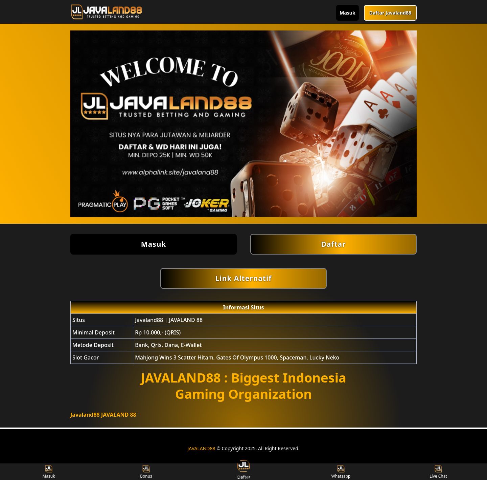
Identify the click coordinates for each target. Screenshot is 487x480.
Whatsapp (341, 472)
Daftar (333, 244)
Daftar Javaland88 (390, 12)
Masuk (347, 12)
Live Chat (438, 472)
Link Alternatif (243, 278)
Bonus (146, 472)
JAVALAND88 (201, 448)
